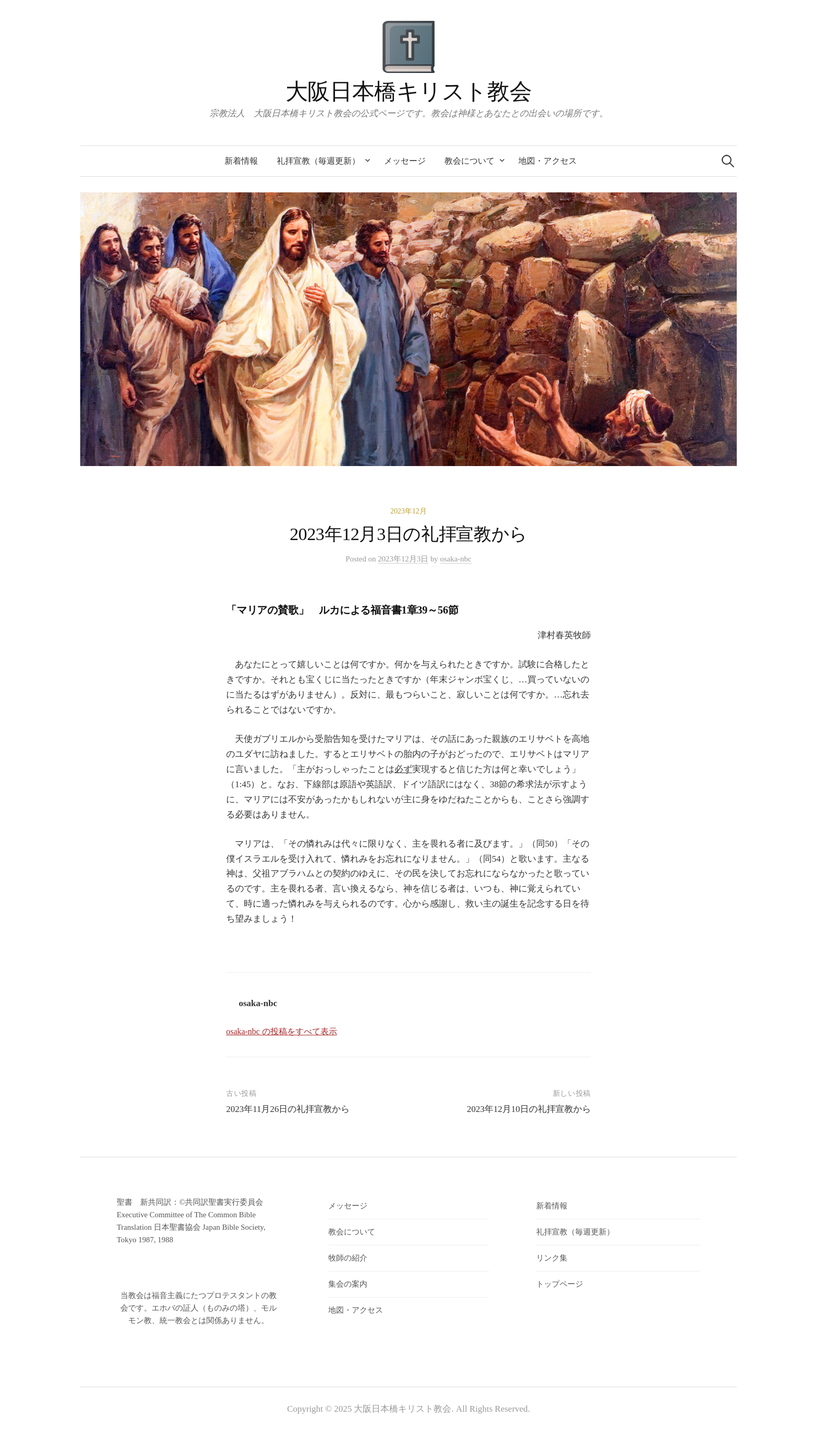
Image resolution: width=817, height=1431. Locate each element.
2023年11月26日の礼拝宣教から (288, 1109)
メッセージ (405, 160)
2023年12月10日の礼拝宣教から (533, 1109)
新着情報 (241, 160)
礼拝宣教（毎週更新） (318, 160)
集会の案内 (347, 1284)
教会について (469, 160)
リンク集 (551, 1258)
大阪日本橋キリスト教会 (408, 91)
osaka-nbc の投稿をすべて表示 (281, 1031)
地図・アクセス (547, 160)
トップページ (559, 1284)
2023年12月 (408, 511)
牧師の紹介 (347, 1258)
